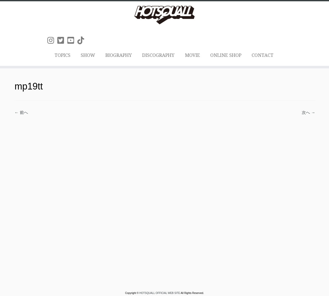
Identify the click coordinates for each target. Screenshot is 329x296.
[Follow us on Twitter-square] (62, 40)
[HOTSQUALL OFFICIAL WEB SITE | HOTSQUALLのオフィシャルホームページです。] (164, 15)
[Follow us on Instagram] (52, 40)
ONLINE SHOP (225, 55)
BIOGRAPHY (118, 55)
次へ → (308, 113)
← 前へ (21, 113)
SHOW (88, 55)
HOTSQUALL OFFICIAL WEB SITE (159, 293)
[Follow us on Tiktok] (82, 40)
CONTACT (262, 55)
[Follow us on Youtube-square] (72, 40)
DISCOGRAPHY (158, 55)
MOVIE (192, 55)
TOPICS (62, 55)
